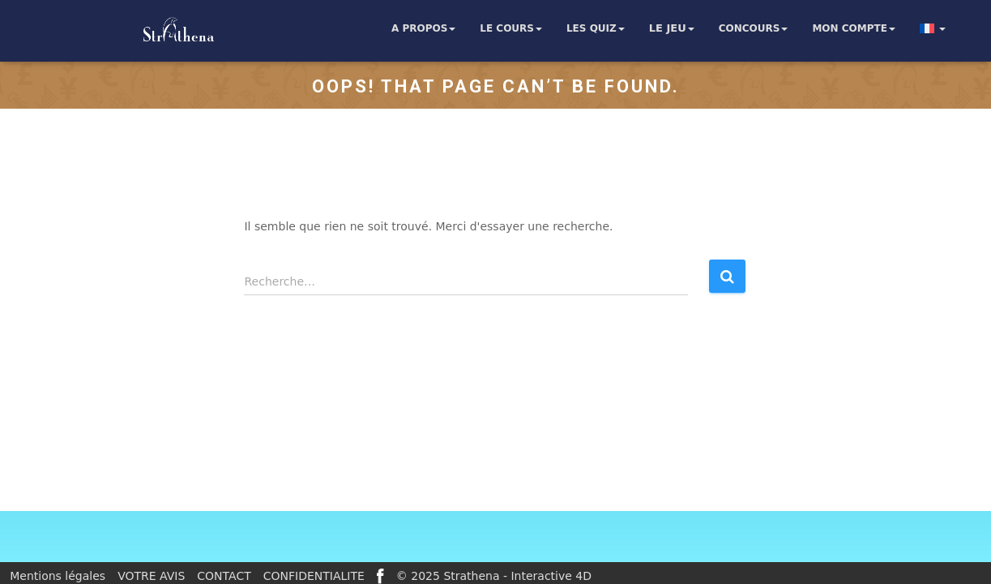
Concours (753, 28)
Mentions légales (57, 575)
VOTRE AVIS (151, 575)
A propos (423, 28)
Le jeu (671, 28)
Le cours (511, 28)
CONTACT (223, 575)
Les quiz (595, 28)
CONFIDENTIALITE (314, 575)
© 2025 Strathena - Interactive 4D (494, 575)
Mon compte (853, 28)
